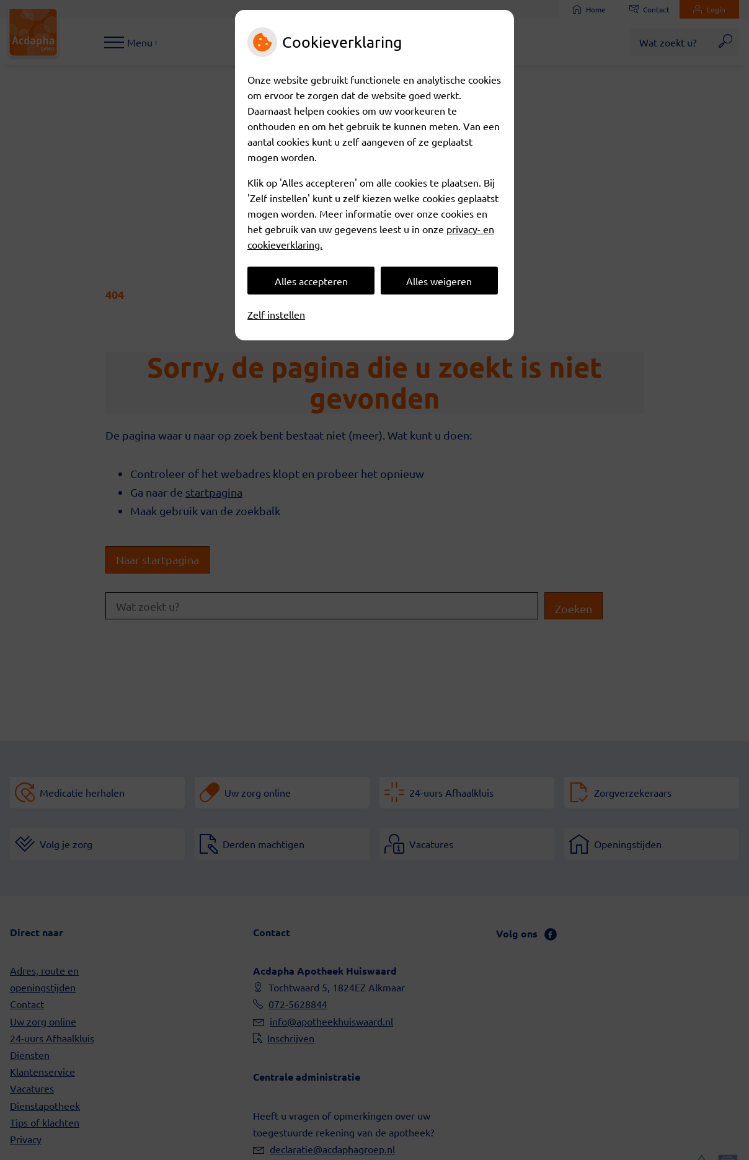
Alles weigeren (439, 281)
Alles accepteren (311, 281)
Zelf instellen (276, 314)
